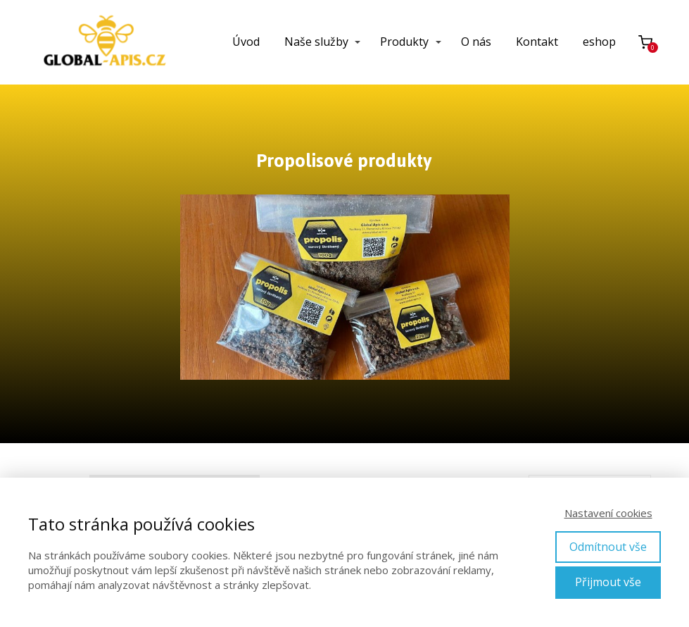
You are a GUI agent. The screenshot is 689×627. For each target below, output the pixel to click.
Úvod (246, 41)
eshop (599, 41)
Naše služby (316, 41)
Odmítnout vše (608, 546)
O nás (476, 41)
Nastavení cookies (608, 513)
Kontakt (537, 41)
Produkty (404, 41)
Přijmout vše (608, 582)
